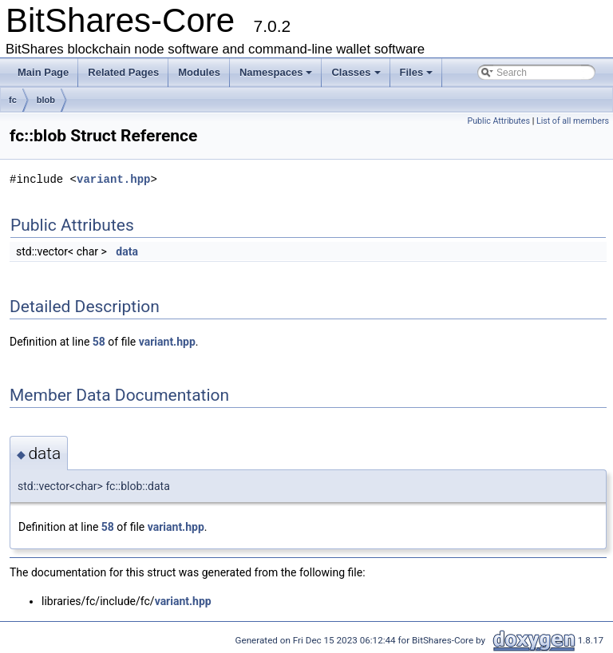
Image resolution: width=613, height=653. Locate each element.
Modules (199, 72)
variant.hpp (113, 179)
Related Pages (123, 72)
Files (416, 72)
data (127, 251)
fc (13, 100)
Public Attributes (498, 121)
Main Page (43, 72)
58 (99, 341)
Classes (355, 72)
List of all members (572, 121)
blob (46, 100)
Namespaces (276, 72)
